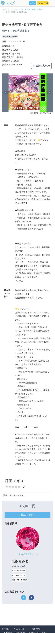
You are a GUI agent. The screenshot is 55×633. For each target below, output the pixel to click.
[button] (6, 92)
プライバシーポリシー (20, 629)
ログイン (32, 3)
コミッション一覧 (17, 9)
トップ (4, 9)
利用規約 (5, 629)
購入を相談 (27, 515)
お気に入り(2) (41, 65)
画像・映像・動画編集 (35, 9)
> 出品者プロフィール (27, 554)
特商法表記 (36, 629)
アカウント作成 (43, 3)
